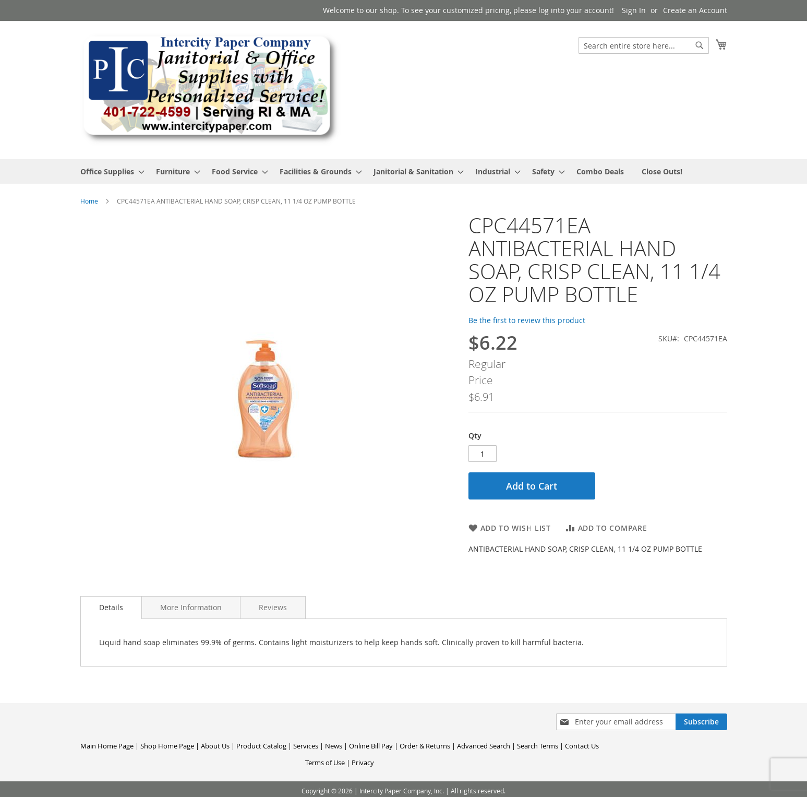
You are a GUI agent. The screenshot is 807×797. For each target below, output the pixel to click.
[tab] (111, 607)
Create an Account (695, 10)
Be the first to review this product (526, 320)
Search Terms (537, 746)
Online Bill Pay (371, 746)
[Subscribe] (701, 721)
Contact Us (582, 746)
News (333, 746)
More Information (191, 607)
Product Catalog (261, 746)
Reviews (273, 607)
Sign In (634, 10)
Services (305, 746)
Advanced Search (483, 746)
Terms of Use (325, 762)
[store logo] (210, 89)
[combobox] (644, 45)
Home (89, 201)
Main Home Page (107, 746)
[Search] (699, 45)
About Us (215, 746)
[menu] (404, 171)
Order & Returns (425, 746)
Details (111, 607)
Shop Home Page (167, 746)
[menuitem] (109, 171)
